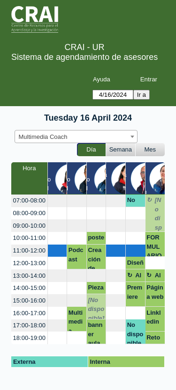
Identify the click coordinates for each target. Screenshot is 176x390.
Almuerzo (138, 277)
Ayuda (101, 79)
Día (91, 149)
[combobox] (76, 136)
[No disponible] (158, 213)
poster (96, 239)
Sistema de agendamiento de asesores (84, 57)
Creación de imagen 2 (95, 257)
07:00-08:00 (29, 200)
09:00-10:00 (29, 225)
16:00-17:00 (29, 313)
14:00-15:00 (29, 287)
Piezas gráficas (96, 289)
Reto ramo (153, 339)
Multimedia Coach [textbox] (43, 136)
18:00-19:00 (29, 337)
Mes (150, 149)
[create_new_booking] (57, 201)
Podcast (76, 254)
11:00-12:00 (29, 250)
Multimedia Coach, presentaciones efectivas (77, 320)
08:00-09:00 (29, 213)
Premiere (135, 292)
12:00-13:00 (29, 263)
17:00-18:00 (29, 325)
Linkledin (153, 317)
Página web (154, 292)
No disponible (135, 201)
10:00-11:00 (29, 237)
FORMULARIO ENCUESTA (154, 245)
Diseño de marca (135, 264)
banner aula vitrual (96, 332)
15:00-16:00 (29, 300)
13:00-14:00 (29, 275)
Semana (120, 149)
